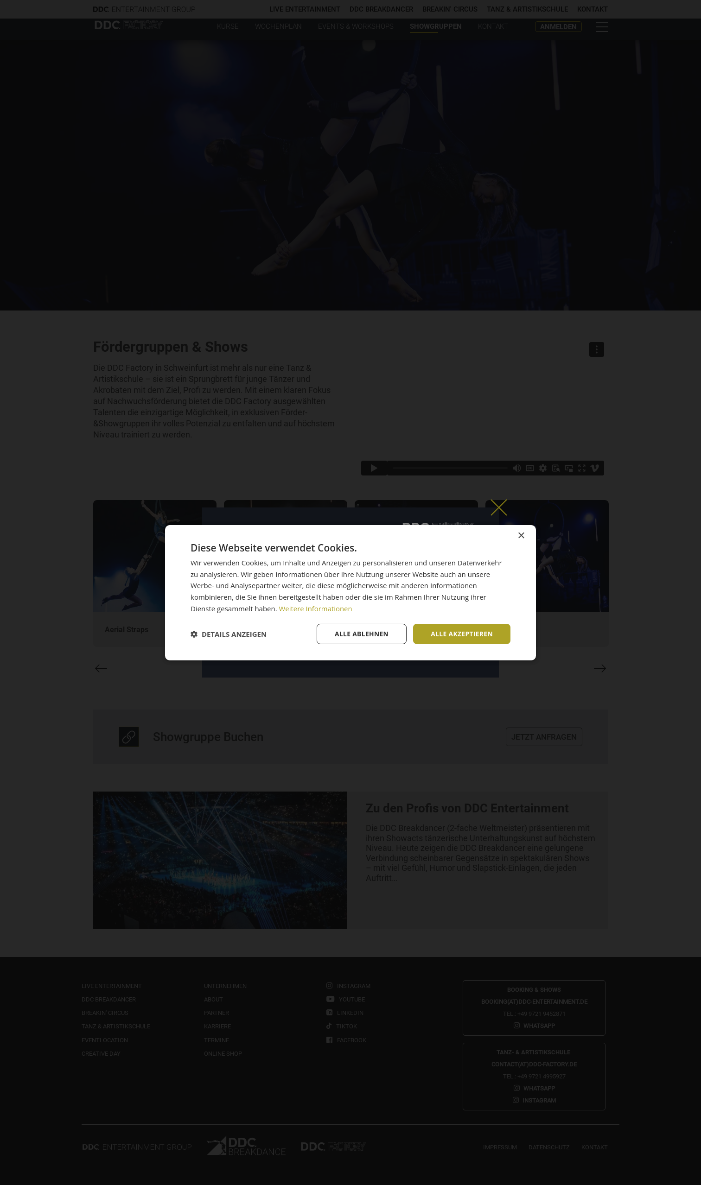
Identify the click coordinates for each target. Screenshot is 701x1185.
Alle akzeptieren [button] (461, 633)
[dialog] (350, 592)
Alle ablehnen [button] (360, 633)
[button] (229, 634)
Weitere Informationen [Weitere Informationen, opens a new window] (316, 608)
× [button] (520, 535)
